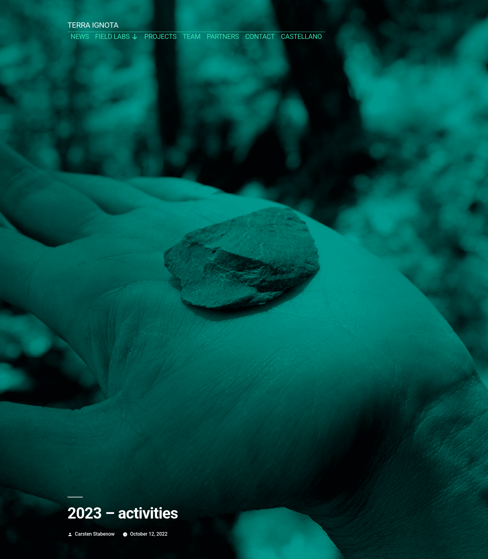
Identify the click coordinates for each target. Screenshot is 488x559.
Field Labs (116, 36)
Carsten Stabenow (95, 534)
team (191, 36)
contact (260, 36)
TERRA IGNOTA (93, 25)
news (80, 36)
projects (160, 36)
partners (223, 36)
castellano (301, 36)
